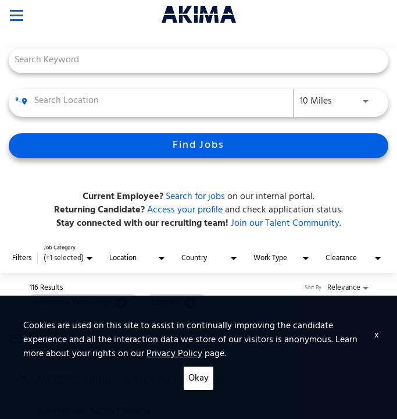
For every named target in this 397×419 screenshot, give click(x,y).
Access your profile (184, 210)
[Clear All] (190, 303)
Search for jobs (195, 196)
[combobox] (193, 60)
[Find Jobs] (198, 145)
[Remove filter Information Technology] (121, 303)
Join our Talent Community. (284, 223)
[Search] (198, 145)
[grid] (117, 303)
